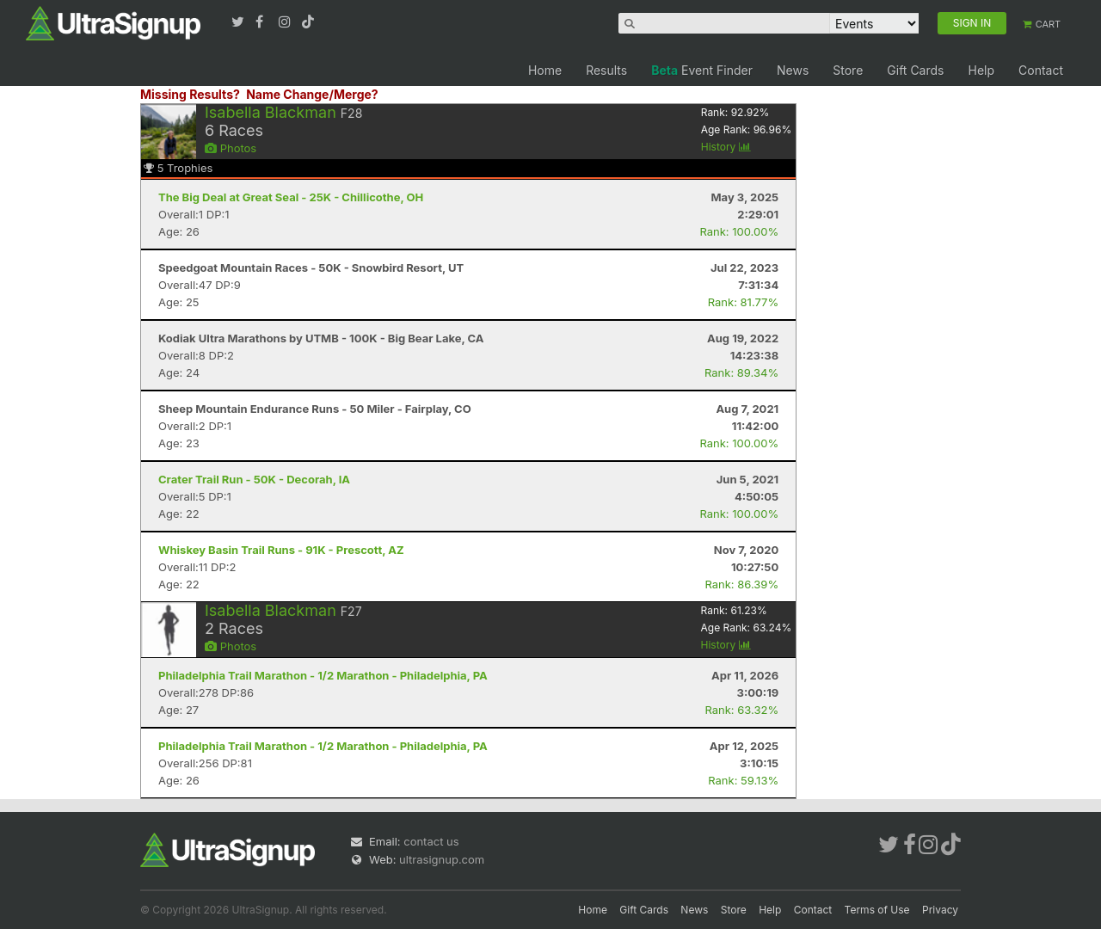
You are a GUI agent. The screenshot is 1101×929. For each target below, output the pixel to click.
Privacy (940, 909)
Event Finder (702, 70)
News (793, 70)
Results (606, 70)
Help (981, 70)
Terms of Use (877, 909)
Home (545, 70)
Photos (230, 148)
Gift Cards (915, 70)
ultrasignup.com (441, 859)
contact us (430, 841)
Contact (1040, 70)
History (726, 146)
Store (848, 70)
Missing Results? (190, 94)
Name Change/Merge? (312, 94)
